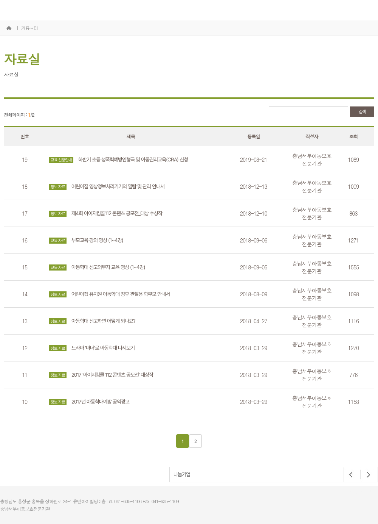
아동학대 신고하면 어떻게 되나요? (92, 321)
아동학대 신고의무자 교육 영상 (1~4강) (97, 267)
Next (366, 474)
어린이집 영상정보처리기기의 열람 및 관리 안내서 (106, 186)
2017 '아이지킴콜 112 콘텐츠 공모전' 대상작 (101, 375)
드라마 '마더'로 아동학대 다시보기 (92, 348)
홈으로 (8, 28)
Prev (351, 474)
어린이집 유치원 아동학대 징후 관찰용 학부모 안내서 (109, 294)
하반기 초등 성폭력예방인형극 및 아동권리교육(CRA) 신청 (118, 159)
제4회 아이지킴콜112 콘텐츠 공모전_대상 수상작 (105, 213)
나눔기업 (182, 474)
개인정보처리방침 (360, 492)
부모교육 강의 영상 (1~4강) (86, 240)
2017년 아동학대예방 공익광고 (89, 402)
